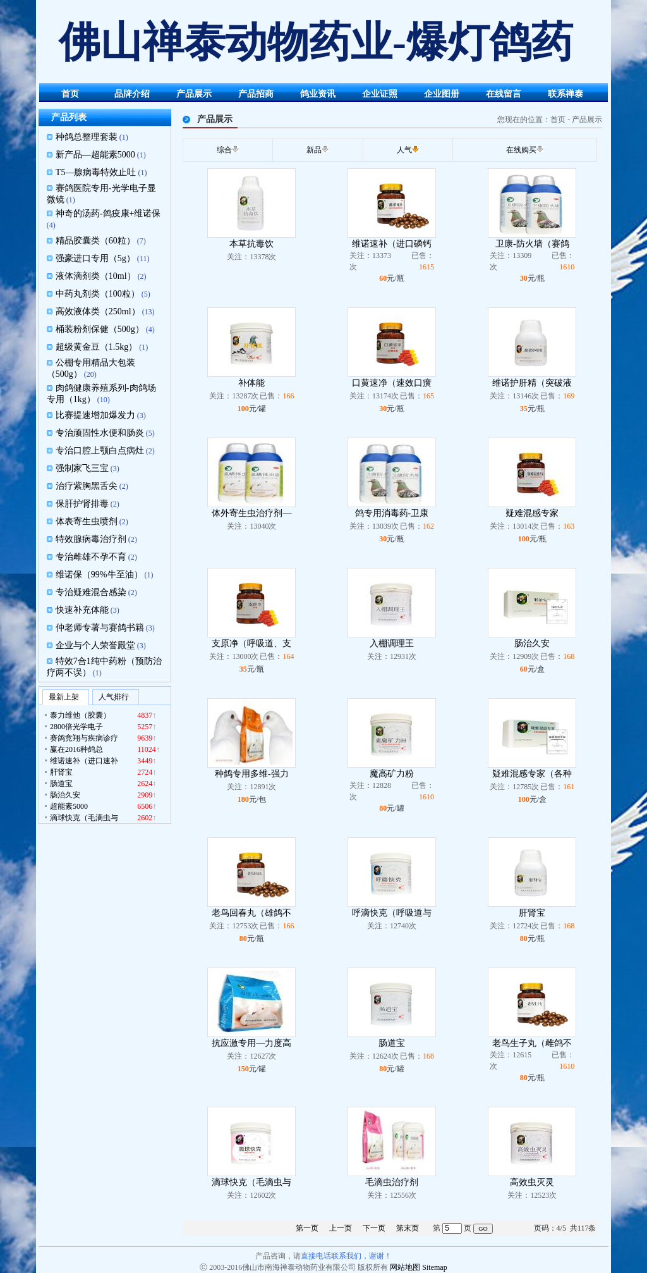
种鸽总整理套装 (87, 137)
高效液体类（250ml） (98, 311)
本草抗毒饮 (251, 244)
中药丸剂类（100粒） (98, 293)
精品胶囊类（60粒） (95, 240)
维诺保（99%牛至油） (99, 574)
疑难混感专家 (532, 513)
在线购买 (521, 149)
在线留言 (503, 94)
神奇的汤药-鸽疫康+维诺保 (108, 213)
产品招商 (256, 94)
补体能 (251, 383)
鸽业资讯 (318, 94)
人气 (404, 149)
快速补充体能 (82, 610)
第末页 (407, 1228)
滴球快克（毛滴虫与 (251, 1182)
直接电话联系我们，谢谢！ (346, 1255)
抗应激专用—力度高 (251, 1043)
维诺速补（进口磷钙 (392, 244)
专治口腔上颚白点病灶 (100, 450)
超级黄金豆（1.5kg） (97, 347)
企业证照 (379, 94)
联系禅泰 (565, 94)
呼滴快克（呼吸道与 (392, 913)
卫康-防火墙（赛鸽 (532, 244)
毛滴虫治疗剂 (391, 1182)
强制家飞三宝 (82, 468)
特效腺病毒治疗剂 (91, 539)
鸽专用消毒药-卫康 (392, 513)
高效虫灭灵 (532, 1182)
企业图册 (441, 94)
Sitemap (434, 1267)
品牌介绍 (132, 94)
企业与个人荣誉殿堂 (95, 645)
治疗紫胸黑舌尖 (87, 486)
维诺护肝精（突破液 (532, 383)
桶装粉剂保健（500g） (100, 329)
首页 (70, 94)
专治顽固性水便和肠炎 (100, 433)
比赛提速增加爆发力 (95, 415)
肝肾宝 (532, 913)
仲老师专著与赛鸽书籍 (100, 627)
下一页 (374, 1228)
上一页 (340, 1228)
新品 (314, 149)
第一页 (307, 1228)
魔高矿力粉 (392, 773)
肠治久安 (532, 643)
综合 (224, 149)
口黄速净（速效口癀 (392, 383)
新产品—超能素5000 (95, 154)
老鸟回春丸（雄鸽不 (251, 913)
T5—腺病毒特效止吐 (96, 172)
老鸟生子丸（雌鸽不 (532, 1043)
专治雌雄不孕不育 (91, 557)
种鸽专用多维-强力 (252, 773)
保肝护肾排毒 (82, 503)
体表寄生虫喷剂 (87, 521)
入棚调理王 (392, 643)
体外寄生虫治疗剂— (251, 513)
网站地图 (405, 1267)
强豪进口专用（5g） (95, 258)
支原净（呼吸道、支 (251, 643)
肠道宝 (391, 1043)
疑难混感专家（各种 (532, 773)
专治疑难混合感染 (91, 592)
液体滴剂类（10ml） (96, 276)
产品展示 (194, 94)
